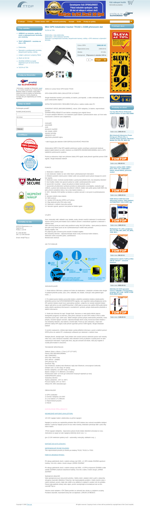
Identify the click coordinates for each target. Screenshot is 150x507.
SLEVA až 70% (23, 67)
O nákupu (21, 21)
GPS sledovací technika (61, 37)
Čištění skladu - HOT (42, 21)
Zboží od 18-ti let (24, 58)
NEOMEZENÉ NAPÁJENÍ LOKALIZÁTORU (59, 414)
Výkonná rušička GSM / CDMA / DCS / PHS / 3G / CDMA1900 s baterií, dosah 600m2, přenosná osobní (120, 169)
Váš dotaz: (19, 117)
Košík (79, 21)
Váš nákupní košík (117, 2)
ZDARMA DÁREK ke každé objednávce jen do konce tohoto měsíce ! (29, 62)
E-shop (30, 21)
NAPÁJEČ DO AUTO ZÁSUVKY (55, 444)
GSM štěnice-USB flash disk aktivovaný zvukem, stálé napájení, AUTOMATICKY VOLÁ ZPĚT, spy (122, 200)
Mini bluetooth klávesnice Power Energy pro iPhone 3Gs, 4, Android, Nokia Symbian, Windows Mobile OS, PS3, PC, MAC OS (122, 137)
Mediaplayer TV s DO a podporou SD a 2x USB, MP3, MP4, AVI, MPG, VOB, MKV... (122, 230)
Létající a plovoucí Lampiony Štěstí (30, 55)
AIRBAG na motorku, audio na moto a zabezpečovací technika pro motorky (30, 35)
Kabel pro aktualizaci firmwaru (55, 455)
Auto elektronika (59, 35)
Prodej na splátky (89, 21)
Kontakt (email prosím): (23, 111)
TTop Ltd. (29, 504)
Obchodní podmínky (59, 21)
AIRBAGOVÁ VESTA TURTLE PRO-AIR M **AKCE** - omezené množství (122, 260)
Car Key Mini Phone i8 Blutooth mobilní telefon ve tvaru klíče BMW (122, 112)
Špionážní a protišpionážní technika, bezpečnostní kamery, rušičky (30, 51)
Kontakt (71, 21)
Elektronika (22, 47)
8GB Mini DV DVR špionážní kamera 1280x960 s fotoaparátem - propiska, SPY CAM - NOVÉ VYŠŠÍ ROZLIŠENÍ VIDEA (121, 291)
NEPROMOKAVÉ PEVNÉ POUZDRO (57, 448)
